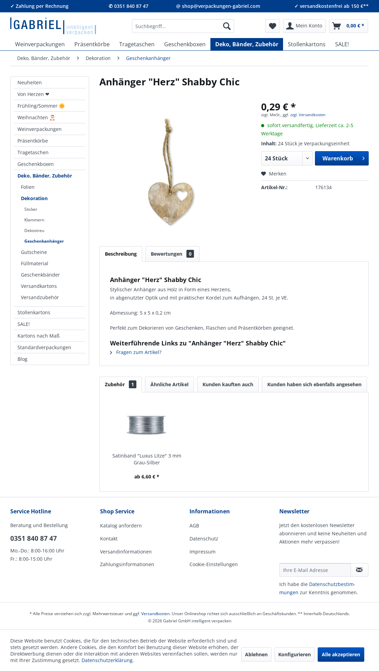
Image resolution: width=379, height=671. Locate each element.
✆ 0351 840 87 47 (128, 6)
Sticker (30, 209)
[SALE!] (342, 44)
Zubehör (120, 384)
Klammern (34, 220)
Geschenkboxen (35, 164)
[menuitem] (183, 26)
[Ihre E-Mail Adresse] (315, 570)
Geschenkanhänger (44, 241)
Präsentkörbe (32, 140)
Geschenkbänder (40, 274)
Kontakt (109, 538)
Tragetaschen (33, 152)
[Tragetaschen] (136, 44)
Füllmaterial (34, 263)
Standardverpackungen (44, 347)
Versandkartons (39, 286)
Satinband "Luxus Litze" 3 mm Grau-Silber (146, 459)
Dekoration (34, 198)
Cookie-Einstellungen (214, 564)
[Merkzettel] (272, 26)
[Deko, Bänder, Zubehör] (246, 44)
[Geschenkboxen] (184, 44)
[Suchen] (227, 26)
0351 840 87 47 (33, 538)
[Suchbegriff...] (183, 26)
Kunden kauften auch (228, 384)
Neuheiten (29, 82)
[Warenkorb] (348, 26)
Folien (28, 187)
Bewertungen (172, 254)
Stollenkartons (33, 312)
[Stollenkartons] (306, 44)
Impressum (203, 551)
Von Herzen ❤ (33, 94)
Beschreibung (121, 254)
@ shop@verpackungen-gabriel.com (218, 6)
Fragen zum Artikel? (135, 352)
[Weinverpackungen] (40, 44)
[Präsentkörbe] (92, 44)
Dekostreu (34, 230)
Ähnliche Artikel (169, 384)
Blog (22, 359)
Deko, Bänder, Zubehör (44, 175)
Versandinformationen (126, 551)
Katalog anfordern (121, 525)
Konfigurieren (294, 654)
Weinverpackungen (39, 129)
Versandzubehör (40, 297)
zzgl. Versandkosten (308, 114)
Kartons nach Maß (38, 335)
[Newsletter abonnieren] (359, 570)
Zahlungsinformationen (127, 564)
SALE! (23, 324)
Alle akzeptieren (341, 654)
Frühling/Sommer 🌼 (41, 105)
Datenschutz (204, 538)
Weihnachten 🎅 (36, 117)
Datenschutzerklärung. (108, 660)
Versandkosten (155, 614)
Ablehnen (256, 654)
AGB (194, 525)
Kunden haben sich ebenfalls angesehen (314, 384)
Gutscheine (34, 252)
